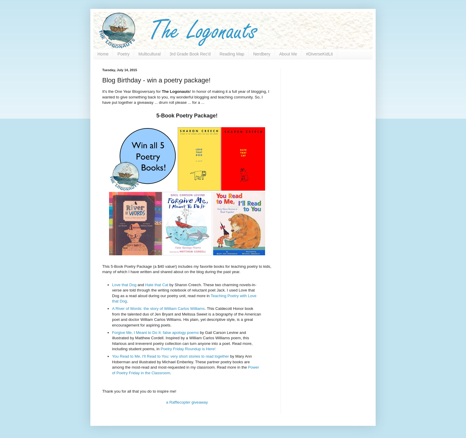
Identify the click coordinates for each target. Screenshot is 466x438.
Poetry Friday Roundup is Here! (187, 349)
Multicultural (149, 54)
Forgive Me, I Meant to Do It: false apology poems (155, 332)
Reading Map (232, 54)
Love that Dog (124, 285)
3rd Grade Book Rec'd (190, 54)
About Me (288, 54)
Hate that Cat (156, 285)
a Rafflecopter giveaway (187, 402)
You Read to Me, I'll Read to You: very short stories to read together (170, 356)
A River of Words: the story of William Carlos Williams (158, 308)
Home (102, 54)
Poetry (123, 54)
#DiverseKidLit (319, 54)
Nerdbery (261, 54)
